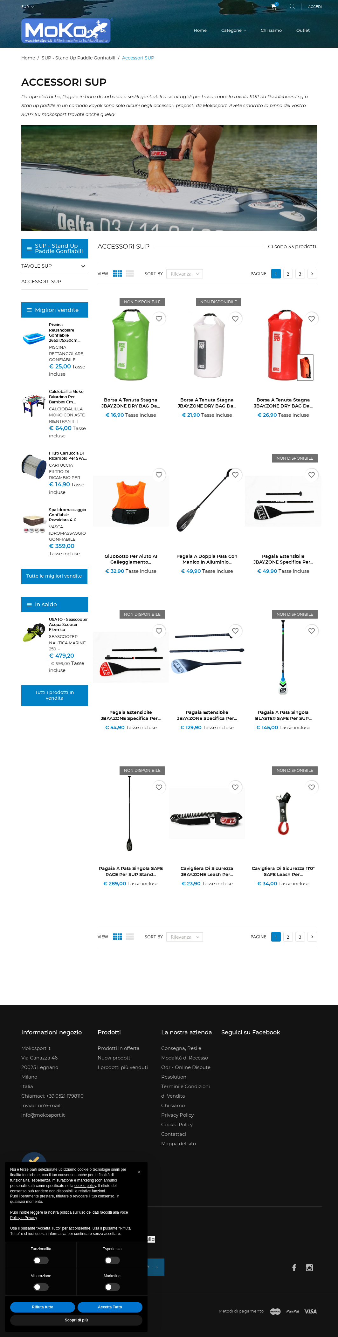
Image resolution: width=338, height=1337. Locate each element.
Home (200, 31)
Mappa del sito (178, 1144)
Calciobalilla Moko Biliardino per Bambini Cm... (66, 397)
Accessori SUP (41, 281)
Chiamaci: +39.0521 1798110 (52, 1096)
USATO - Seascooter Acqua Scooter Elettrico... (68, 625)
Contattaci (173, 1134)
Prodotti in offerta (119, 1048)
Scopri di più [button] (76, 1320)
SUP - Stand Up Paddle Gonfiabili (59, 248)
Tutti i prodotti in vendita (54, 695)
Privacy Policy (177, 1115)
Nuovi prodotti (115, 1058)
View (103, 274)
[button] (139, 1172)
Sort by (154, 274)
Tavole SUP (36, 266)
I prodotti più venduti (123, 1067)
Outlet (303, 31)
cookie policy (85, 1185)
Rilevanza (187, 274)
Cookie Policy (177, 1124)
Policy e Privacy (23, 1218)
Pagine (258, 274)
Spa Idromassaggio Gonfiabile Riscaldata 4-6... (67, 515)
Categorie (232, 31)
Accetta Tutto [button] (110, 1307)
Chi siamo (271, 31)
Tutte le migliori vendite (54, 576)
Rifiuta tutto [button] (42, 1307)
